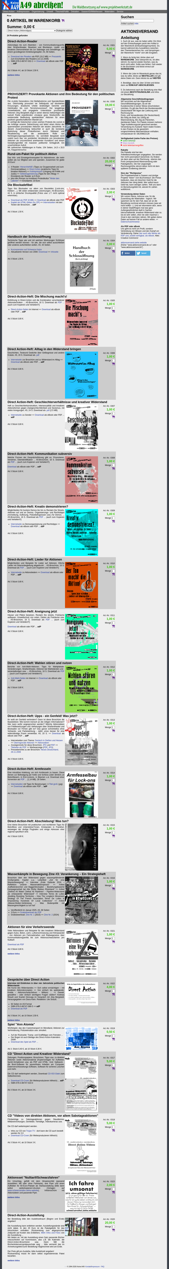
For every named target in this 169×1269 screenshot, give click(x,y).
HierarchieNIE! (26, 167)
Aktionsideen (43, 743)
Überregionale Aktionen (24, 743)
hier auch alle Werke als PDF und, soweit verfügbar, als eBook (140, 234)
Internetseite (16, 360)
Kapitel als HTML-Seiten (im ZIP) (25, 202)
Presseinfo (56, 56)
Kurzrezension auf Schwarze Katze (26, 249)
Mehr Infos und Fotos (50, 1233)
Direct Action (34, 169)
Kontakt (88, 1267)
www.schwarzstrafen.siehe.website (23, 1190)
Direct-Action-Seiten (20, 309)
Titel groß (53, 784)
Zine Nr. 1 (30, 915)
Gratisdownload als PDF (30, 912)
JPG (45, 745)
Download (40, 61)
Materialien (110, 11)
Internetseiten (49, 202)
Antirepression (23, 11)
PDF (53, 745)
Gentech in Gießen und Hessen (49, 740)
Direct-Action (9, 11)
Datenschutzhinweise (130, 222)
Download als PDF (16, 944)
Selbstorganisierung (28, 174)
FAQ (102, 1267)
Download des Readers (21, 56)
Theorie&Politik (62, 11)
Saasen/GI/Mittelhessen (91, 11)
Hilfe (136, 23)
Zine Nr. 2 (48, 915)
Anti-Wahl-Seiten (18, 678)
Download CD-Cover (20, 1080)
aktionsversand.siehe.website (134, 242)
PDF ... (61, 302)
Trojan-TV (30, 1131)
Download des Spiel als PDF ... (24, 1042)
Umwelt (50, 11)
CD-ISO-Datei (54, 1074)
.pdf (37, 355)
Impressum (95, 1267)
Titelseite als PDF (18, 747)
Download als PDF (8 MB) (22, 200)
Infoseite (54, 252)
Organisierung (38, 11)
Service (120, 11)
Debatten (75, 11)
